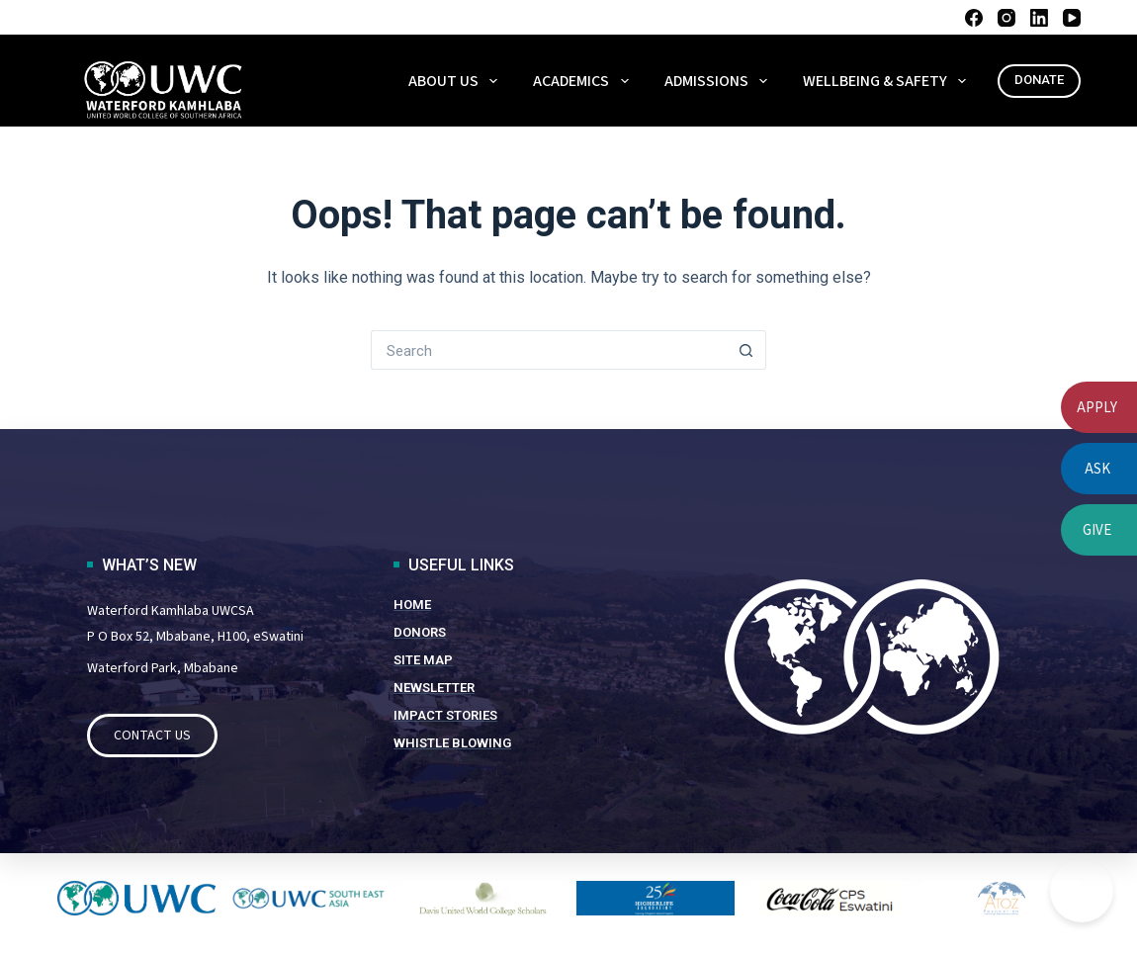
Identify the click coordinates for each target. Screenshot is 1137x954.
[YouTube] (1072, 18)
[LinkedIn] (1039, 18)
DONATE (1039, 79)
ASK (1097, 469)
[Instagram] (1006, 18)
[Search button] (746, 350)
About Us (456, 81)
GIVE (1097, 530)
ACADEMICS (584, 81)
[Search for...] (549, 350)
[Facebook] (974, 18)
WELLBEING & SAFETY (888, 81)
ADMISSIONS (719, 81)
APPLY (1097, 407)
